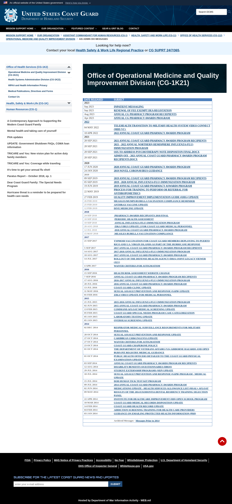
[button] (78, 3)
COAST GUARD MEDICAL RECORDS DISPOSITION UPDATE (148, 402)
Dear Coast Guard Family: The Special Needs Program (34, 184)
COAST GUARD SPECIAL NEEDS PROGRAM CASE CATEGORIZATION (154, 312)
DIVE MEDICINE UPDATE (128, 208)
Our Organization (53, 28)
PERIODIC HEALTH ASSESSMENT (134, 219)
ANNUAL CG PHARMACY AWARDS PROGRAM (142, 118)
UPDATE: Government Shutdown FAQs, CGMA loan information (38, 145)
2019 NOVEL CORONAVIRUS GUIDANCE (138, 170)
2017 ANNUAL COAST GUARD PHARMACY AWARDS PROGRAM (150, 255)
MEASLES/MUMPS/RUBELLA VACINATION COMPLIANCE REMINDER (154, 201)
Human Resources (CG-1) (21, 109)
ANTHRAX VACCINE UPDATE (131, 204)
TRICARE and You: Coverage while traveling (34, 163)
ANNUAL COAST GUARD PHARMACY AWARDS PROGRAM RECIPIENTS (155, 276)
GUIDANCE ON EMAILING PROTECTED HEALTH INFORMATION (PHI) (155, 413)
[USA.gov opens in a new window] (148, 466)
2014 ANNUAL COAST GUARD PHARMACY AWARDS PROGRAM (150, 384)
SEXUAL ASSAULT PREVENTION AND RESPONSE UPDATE (147, 334)
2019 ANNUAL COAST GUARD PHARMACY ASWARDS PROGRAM (153, 186)
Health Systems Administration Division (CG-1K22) (34, 79)
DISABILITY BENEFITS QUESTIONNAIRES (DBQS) (143, 366)
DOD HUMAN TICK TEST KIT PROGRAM (137, 381)
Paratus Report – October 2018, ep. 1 (29, 176)
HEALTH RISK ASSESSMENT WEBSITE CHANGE (142, 273)
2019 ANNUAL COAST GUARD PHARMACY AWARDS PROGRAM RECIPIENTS (160, 178)
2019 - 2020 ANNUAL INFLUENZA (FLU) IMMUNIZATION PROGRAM (154, 182)
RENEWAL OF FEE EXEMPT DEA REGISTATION (143, 110)
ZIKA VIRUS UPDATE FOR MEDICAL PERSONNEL (142, 294)
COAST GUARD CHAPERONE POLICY (136, 345)
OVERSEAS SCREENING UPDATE (133, 320)
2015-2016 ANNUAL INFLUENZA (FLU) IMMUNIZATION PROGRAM (152, 302)
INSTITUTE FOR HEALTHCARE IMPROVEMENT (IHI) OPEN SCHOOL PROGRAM (160, 399)
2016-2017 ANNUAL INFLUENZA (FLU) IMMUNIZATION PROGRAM (152, 280)
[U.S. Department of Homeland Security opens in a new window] (184, 460)
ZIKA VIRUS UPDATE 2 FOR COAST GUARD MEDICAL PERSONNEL (153, 226)
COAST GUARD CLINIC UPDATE (132, 287)
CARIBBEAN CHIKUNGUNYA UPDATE (136, 338)
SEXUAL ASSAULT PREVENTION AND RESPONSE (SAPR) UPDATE (151, 291)
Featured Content (84, 28)
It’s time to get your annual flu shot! (28, 169)
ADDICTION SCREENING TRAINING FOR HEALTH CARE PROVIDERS (154, 409)
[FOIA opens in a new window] (28, 460)
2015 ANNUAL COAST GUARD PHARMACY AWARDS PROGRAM (150, 305)
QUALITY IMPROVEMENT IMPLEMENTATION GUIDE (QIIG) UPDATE (156, 197)
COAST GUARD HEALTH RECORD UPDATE (139, 406)
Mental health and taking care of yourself (32, 130)
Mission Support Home (21, 28)
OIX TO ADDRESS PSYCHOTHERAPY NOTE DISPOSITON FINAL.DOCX (156, 152)
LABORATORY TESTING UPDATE (133, 316)
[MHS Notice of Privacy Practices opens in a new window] (73, 460)
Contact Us (14, 97)
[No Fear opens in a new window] (119, 460)
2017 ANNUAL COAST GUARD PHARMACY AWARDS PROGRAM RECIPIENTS (158, 247)
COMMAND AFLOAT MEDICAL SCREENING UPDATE (144, 309)
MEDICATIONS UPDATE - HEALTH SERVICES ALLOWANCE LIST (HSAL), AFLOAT (161, 388)
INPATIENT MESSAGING (129, 106)
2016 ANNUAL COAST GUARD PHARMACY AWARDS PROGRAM (150, 283)
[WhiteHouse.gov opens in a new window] (130, 466)
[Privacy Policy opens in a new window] (42, 460)
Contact (134, 28)
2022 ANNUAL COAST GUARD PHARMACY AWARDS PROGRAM (152, 133)
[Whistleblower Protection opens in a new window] (142, 460)
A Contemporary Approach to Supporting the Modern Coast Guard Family (34, 122)
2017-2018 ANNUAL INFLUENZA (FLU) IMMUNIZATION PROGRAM (152, 251)
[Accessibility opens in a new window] (104, 460)
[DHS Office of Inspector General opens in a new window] (97, 466)
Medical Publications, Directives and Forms (30, 91)
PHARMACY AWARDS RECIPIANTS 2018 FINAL (141, 215)
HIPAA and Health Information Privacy (27, 85)
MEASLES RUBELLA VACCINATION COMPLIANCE (143, 233)
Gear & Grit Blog (112, 28)
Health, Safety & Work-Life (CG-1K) (27, 103)
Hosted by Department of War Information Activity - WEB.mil (114, 500)
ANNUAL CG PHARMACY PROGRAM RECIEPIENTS (145, 114)
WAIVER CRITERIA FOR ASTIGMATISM (137, 265)
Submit (115, 484)
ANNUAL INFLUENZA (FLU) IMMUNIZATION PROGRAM (147, 222)
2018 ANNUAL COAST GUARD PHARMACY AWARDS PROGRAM (151, 230)
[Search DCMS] (211, 12)
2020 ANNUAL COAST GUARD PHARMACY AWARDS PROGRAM (152, 167)
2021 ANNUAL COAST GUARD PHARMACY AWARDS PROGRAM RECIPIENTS (160, 140)
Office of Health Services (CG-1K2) (27, 67)
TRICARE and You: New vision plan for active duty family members (37, 155)
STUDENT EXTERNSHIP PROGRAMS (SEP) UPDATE (143, 370)
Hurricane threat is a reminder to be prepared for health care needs (36, 194)
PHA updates (15, 137)
